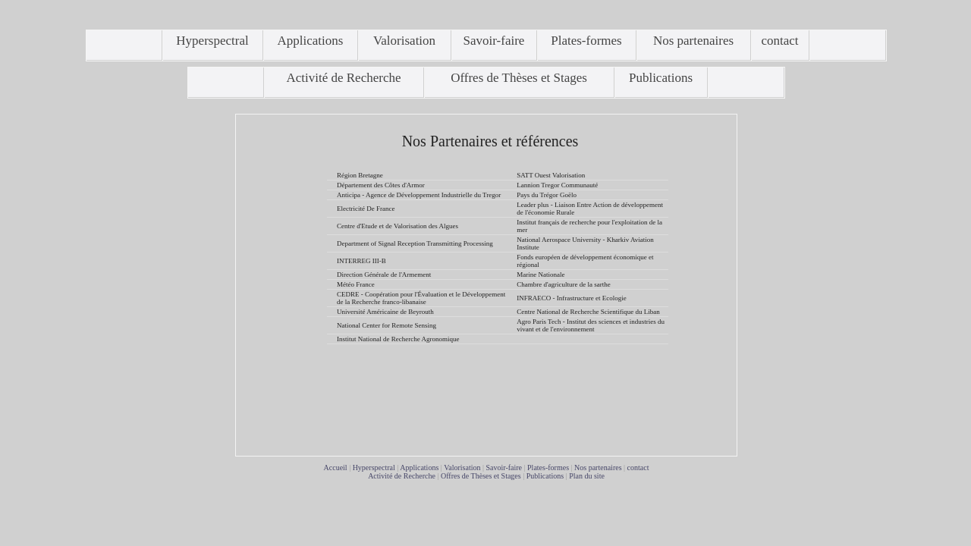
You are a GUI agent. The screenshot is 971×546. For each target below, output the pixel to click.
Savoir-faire (504, 467)
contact (638, 467)
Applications (419, 467)
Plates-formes (548, 467)
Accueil (335, 467)
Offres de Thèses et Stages (481, 476)
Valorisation (462, 467)
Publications (545, 476)
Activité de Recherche (401, 476)
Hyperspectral (374, 467)
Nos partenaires (597, 467)
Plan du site (587, 476)
